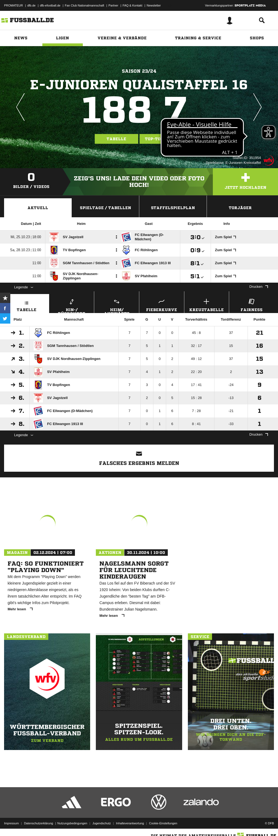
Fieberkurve (161, 304)
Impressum (11, 823)
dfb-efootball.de (50, 5)
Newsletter (154, 5)
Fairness (251, 304)
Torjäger (240, 208)
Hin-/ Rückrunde (71, 305)
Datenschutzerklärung (38, 823)
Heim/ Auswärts (116, 305)
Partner (113, 5)
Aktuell (37, 208)
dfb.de (31, 5)
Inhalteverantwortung (130, 823)
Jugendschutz (101, 823)
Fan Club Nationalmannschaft (84, 5)
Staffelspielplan (173, 208)
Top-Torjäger (161, 139)
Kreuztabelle (206, 304)
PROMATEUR (13, 5)
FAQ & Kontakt (133, 5)
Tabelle (116, 139)
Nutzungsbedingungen (72, 823)
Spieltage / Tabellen (105, 208)
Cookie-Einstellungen (163, 823)
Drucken (258, 287)
